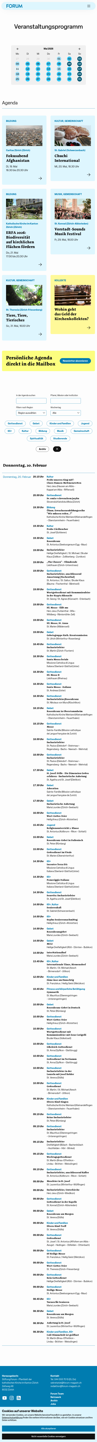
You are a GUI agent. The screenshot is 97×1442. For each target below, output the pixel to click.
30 (48, 58)
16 (69, 69)
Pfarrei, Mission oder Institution (64, 395)
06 (38, 63)
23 (69, 74)
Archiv (42, 449)
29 (38, 58)
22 (59, 74)
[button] (89, 6)
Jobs (53, 1404)
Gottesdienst (15, 423)
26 (27, 79)
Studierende (60, 438)
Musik (60, 431)
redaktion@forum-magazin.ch (65, 1386)
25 (17, 79)
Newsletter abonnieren (75, 360)
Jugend (85, 423)
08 (59, 63)
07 (48, 63)
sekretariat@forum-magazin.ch (66, 1382)
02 (69, 58)
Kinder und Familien (60, 423)
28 (27, 58)
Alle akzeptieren (48, 1428)
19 (27, 74)
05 (27, 63)
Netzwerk (56, 1397)
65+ (10, 431)
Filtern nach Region (24, 407)
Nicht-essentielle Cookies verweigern (48, 1436)
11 (17, 69)
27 (17, 58)
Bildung (43, 431)
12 (27, 69)
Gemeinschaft (81, 431)
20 (38, 74)
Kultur (25, 431)
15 (59, 69)
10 (79, 63)
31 (79, 79)
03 (79, 58)
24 (79, 74)
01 (59, 58)
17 (79, 69)
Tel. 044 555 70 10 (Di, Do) (63, 1379)
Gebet (36, 423)
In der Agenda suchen (25, 395)
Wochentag (56, 407)
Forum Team (57, 1393)
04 (17, 63)
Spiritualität (36, 438)
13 (38, 69)
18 (17, 74)
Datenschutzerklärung (12, 1417)
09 (69, 63)
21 (48, 74)
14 (48, 69)
